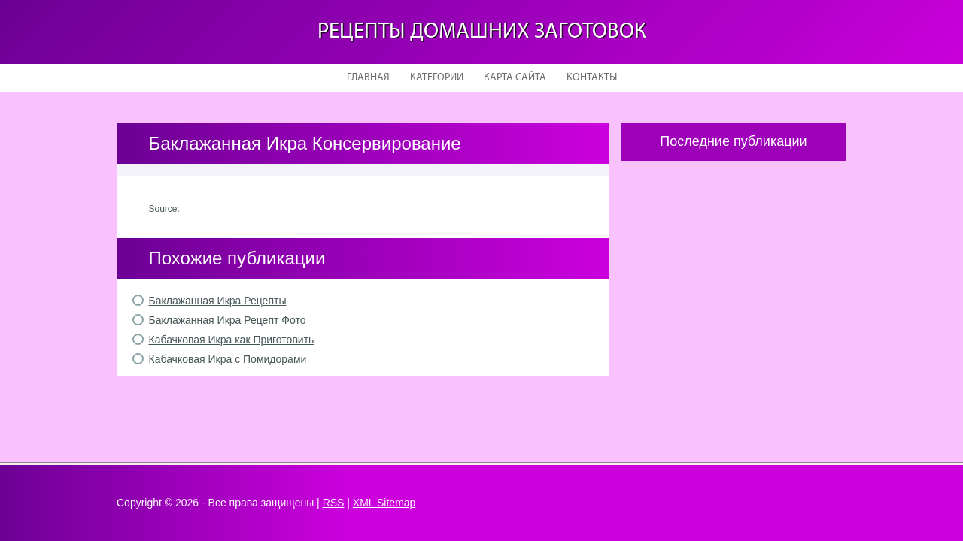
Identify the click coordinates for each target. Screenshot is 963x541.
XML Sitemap (384, 503)
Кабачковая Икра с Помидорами (228, 359)
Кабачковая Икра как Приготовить (231, 340)
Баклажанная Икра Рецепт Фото (227, 320)
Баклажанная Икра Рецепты (218, 301)
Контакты (592, 77)
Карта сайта (515, 77)
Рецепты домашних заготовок (481, 32)
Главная (368, 77)
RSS (334, 503)
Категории (436, 77)
